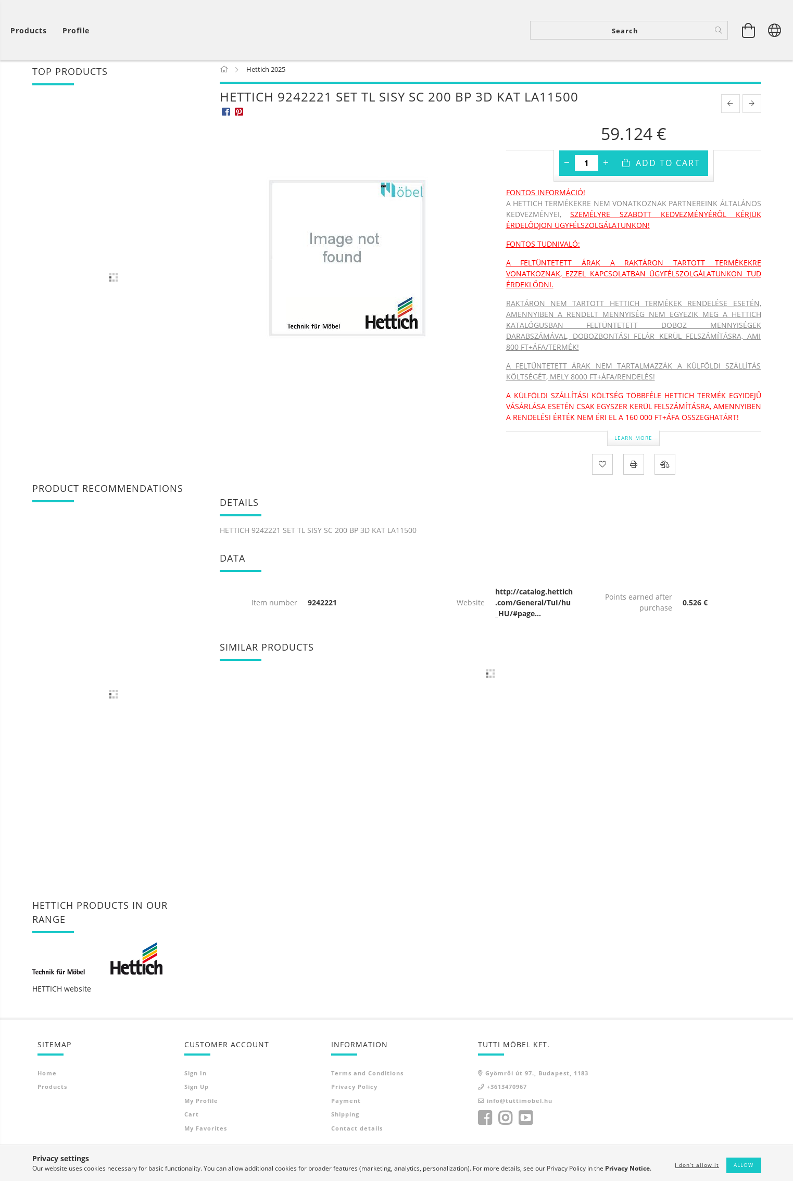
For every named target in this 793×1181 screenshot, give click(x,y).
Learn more (633, 443)
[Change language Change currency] (774, 31)
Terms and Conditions (367, 1079)
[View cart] (31, 31)
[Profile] (76, 31)
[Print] (633, 470)
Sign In (195, 1079)
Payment (346, 1106)
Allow (743, 1165)
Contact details (357, 1134)
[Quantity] (586, 168)
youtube (525, 1124)
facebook (485, 1124)
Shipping (345, 1120)
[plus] (606, 168)
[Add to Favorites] (602, 470)
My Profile (201, 1106)
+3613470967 (507, 1093)
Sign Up (196, 1093)
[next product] (751, 109)
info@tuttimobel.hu (519, 1106)
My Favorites (205, 1134)
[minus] (567, 168)
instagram (505, 1124)
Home (47, 1079)
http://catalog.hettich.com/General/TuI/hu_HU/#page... (534, 608)
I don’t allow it (697, 1165)
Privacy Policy (354, 1093)
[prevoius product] (730, 109)
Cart (191, 1120)
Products (52, 1093)
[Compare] (664, 470)
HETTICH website (61, 994)
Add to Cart (668, 168)
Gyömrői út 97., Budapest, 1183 (536, 1079)
